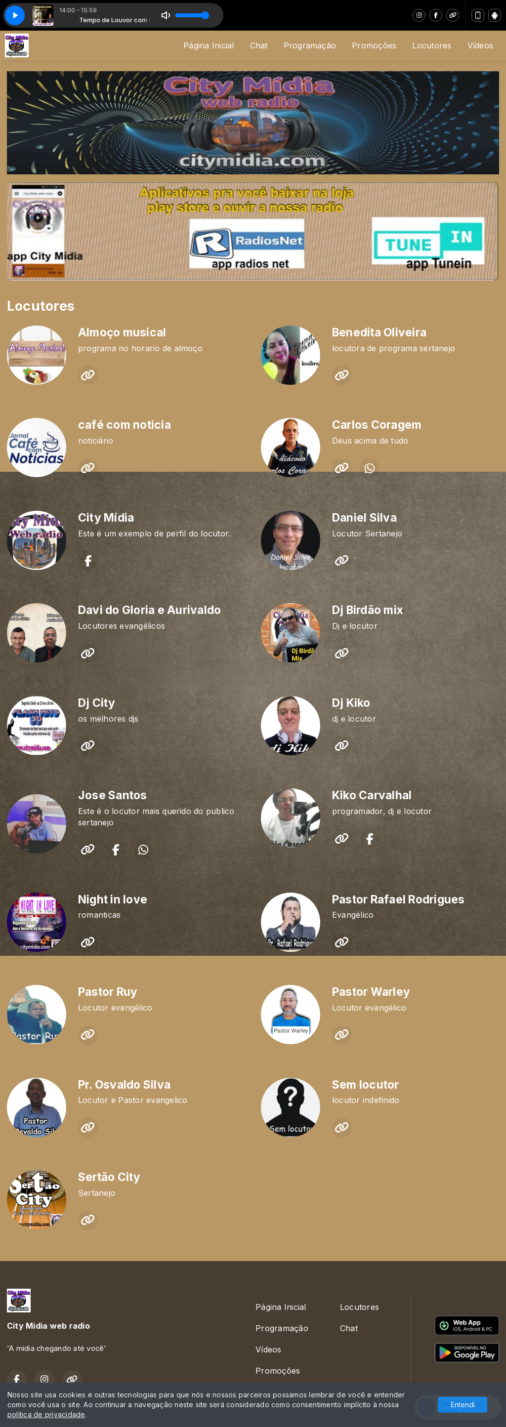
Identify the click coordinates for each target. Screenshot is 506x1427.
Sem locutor (365, 1085)
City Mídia (106, 518)
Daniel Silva (364, 518)
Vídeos (480, 45)
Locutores (431, 45)
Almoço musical (122, 332)
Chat (259, 45)
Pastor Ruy (107, 992)
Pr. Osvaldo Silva (124, 1085)
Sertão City (109, 1177)
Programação (310, 45)
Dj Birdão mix (367, 610)
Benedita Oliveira (379, 332)
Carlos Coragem (377, 425)
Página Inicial (208, 45)
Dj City (97, 703)
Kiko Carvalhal (372, 795)
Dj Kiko (351, 703)
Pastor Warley (371, 992)
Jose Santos (112, 795)
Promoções (374, 45)
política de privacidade (46, 1414)
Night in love (112, 899)
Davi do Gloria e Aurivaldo (149, 610)
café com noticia (124, 425)
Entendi (463, 1404)
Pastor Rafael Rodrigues (398, 899)
